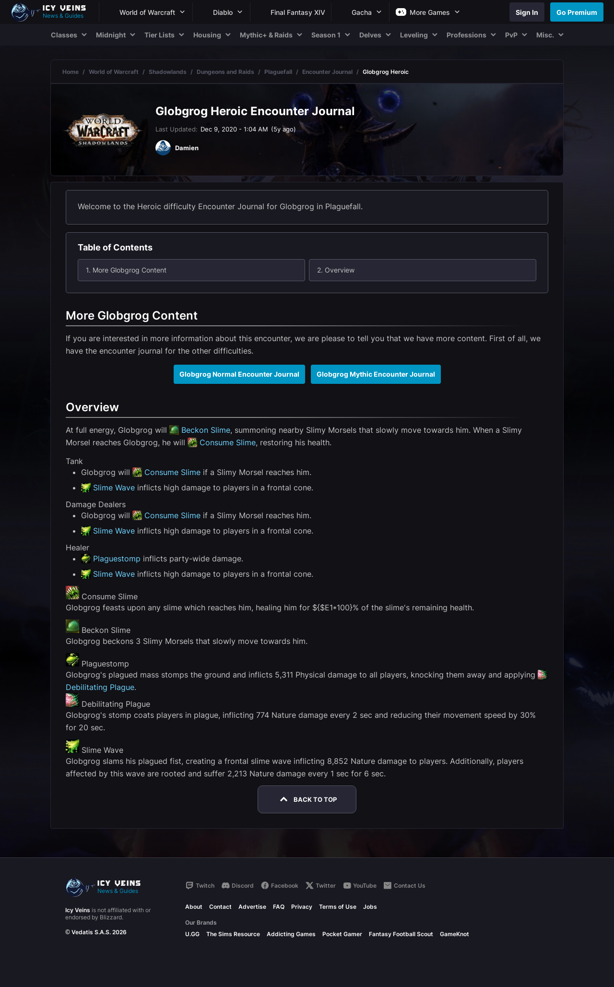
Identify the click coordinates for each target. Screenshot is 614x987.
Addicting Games (291, 934)
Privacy (301, 906)
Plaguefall (278, 71)
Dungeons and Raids (225, 71)
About (193, 906)
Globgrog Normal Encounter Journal (239, 374)
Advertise (252, 906)
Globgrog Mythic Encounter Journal (376, 374)
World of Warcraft (114, 71)
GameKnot (454, 934)
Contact (220, 906)
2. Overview (335, 270)
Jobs (370, 906)
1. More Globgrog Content (126, 270)
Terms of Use (337, 906)
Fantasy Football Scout (401, 934)
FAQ (278, 906)
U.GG (192, 934)
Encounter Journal (327, 71)
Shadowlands (168, 71)
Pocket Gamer (342, 934)
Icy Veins (77, 910)
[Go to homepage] (53, 12)
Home (70, 71)
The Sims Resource (233, 934)
